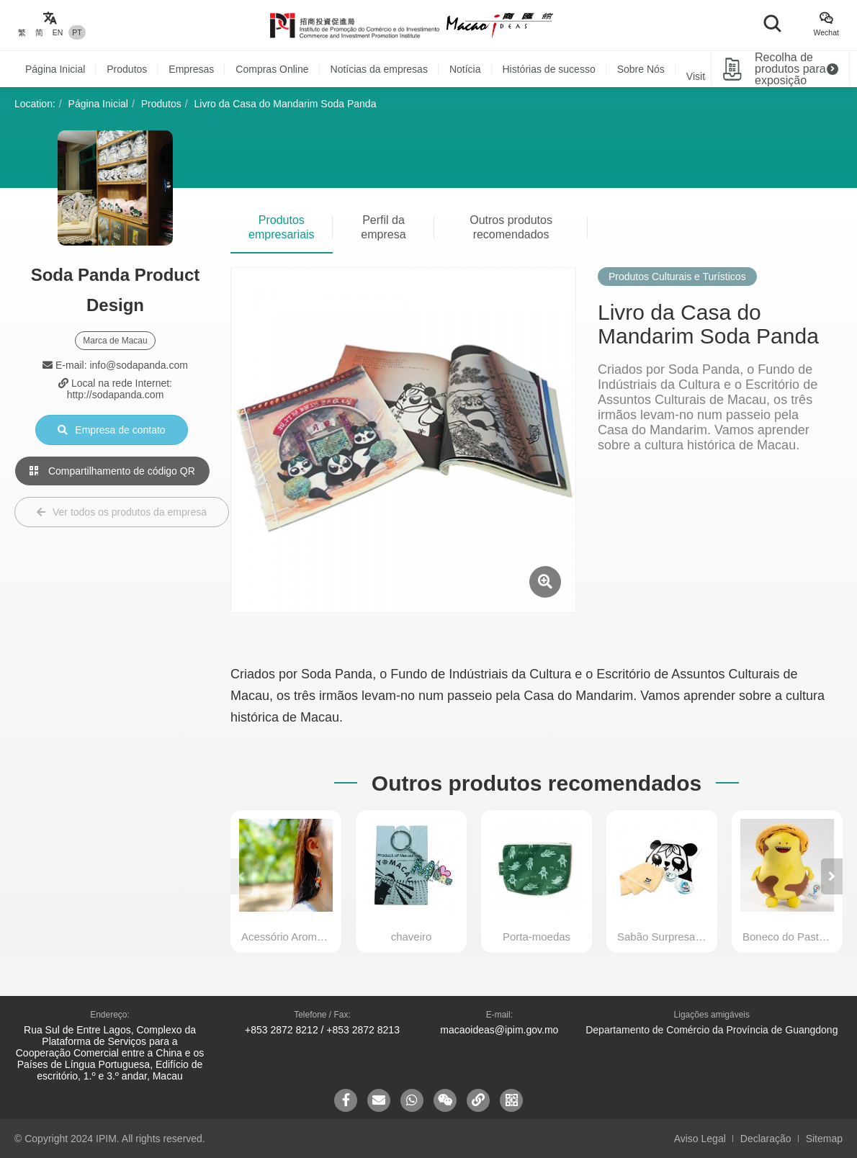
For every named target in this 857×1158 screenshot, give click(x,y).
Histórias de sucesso (549, 69)
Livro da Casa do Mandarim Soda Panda (285, 103)
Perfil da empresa (383, 227)
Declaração (765, 1138)
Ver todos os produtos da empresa (122, 512)
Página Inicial (55, 69)
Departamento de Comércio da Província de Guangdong (711, 1030)
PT (76, 32)
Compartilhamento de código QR (112, 471)
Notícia (465, 69)
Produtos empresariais (281, 227)
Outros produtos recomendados (511, 227)
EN (58, 32)
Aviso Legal (700, 1138)
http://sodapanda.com (115, 394)
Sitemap (824, 1138)
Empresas (191, 69)
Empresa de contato (111, 430)
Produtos (127, 69)
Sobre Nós (641, 69)
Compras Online (271, 69)
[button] (832, 876)
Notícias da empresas (379, 69)
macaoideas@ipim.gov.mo (499, 1030)
